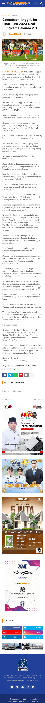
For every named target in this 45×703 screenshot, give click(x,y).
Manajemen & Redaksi (15, 702)
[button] (3, 4)
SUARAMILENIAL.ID (12, 72)
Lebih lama (37, 399)
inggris (5, 369)
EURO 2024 (20, 366)
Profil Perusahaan (13, 699)
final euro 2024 (31, 366)
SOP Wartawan (32, 702)
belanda (14, 15)
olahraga (12, 369)
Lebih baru (8, 399)
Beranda (5, 15)
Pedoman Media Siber (30, 699)
